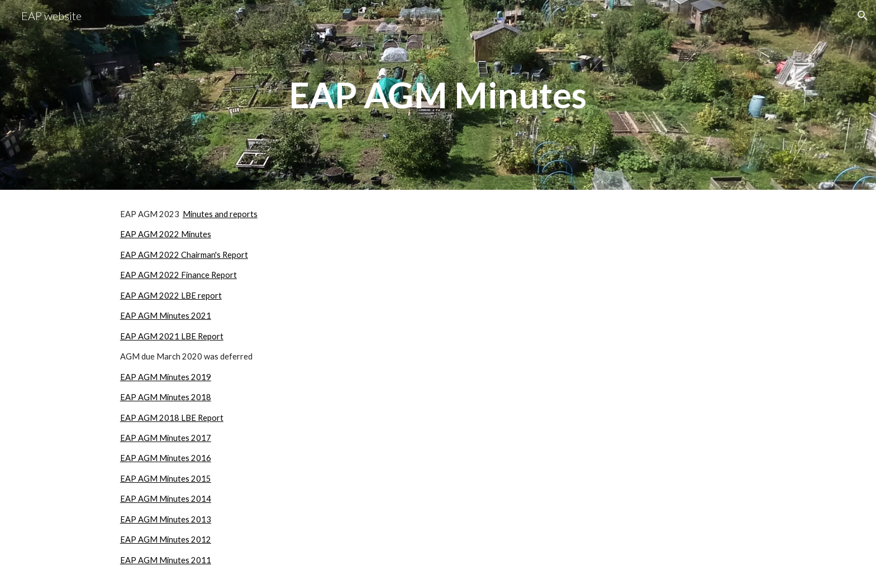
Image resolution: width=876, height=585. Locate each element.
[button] (862, 15)
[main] (438, 95)
